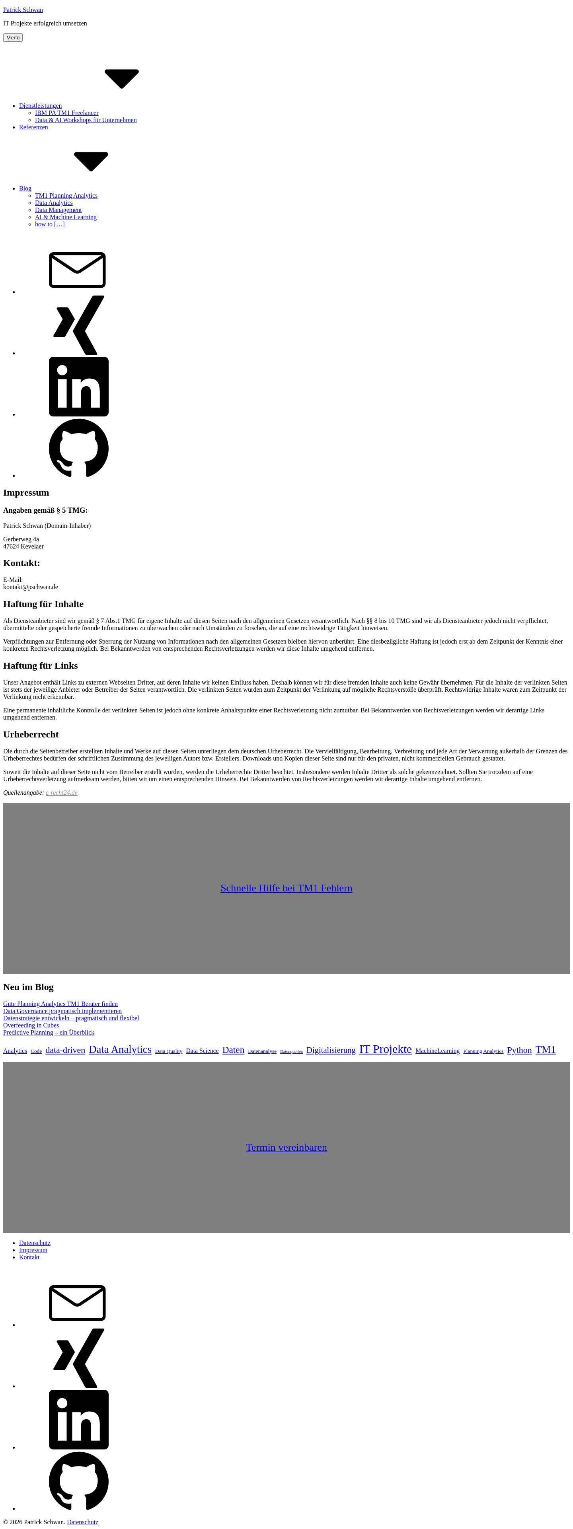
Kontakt (29, 1257)
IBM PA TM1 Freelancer (67, 112)
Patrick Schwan (23, 9)
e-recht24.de (62, 792)
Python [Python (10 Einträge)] (519, 1050)
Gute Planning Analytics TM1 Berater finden (60, 1003)
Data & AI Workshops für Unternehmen (86, 120)
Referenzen (33, 127)
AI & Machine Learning (66, 217)
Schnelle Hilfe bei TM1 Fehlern (286, 888)
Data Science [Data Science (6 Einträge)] (202, 1050)
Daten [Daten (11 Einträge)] (233, 1050)
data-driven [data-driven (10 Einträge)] (65, 1050)
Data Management (58, 209)
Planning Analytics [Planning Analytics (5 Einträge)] (483, 1051)
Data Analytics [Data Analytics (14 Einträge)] (120, 1049)
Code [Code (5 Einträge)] (36, 1051)
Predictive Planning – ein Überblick (48, 1032)
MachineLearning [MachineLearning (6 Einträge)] (437, 1050)
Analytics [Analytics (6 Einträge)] (15, 1050)
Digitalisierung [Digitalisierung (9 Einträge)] (331, 1050)
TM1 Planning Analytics (66, 195)
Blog (85, 188)
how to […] (50, 224)
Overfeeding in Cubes (31, 1025)
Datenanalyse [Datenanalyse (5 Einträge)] (262, 1051)
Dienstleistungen (100, 105)
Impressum (33, 1250)
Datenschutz (35, 1242)
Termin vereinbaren (286, 1147)
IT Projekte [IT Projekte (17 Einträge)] (385, 1049)
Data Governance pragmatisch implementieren (62, 1011)
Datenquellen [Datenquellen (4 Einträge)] (291, 1051)
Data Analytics (54, 202)
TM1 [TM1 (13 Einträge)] (546, 1049)
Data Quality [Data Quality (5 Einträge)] (168, 1051)
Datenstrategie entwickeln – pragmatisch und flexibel (71, 1018)
